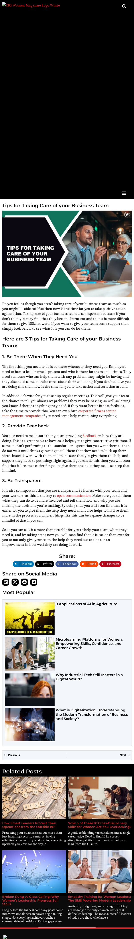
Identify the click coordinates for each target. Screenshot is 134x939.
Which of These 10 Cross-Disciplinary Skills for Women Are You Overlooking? (99, 655)
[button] (124, 22)
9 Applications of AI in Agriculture (86, 434)
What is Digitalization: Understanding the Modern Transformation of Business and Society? (92, 544)
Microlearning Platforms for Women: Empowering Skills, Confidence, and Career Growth (89, 473)
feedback (90, 266)
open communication (74, 325)
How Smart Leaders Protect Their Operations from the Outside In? (29, 655)
